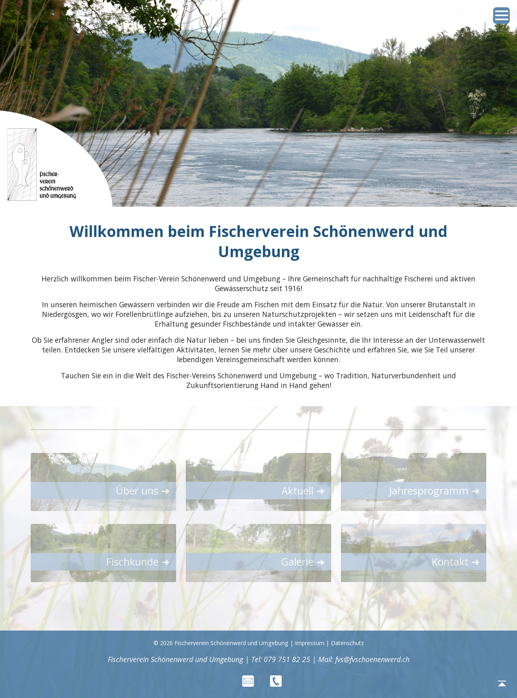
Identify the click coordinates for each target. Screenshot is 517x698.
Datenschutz (347, 643)
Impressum (309, 643)
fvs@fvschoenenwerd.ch (372, 659)
